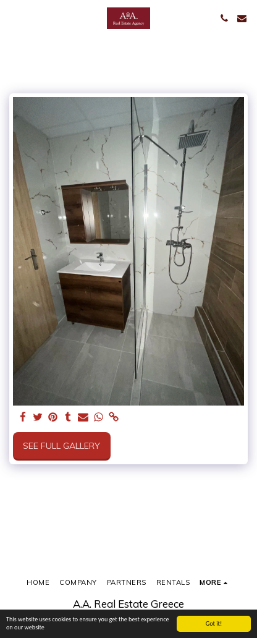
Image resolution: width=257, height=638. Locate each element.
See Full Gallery (61, 445)
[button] (13, 18)
